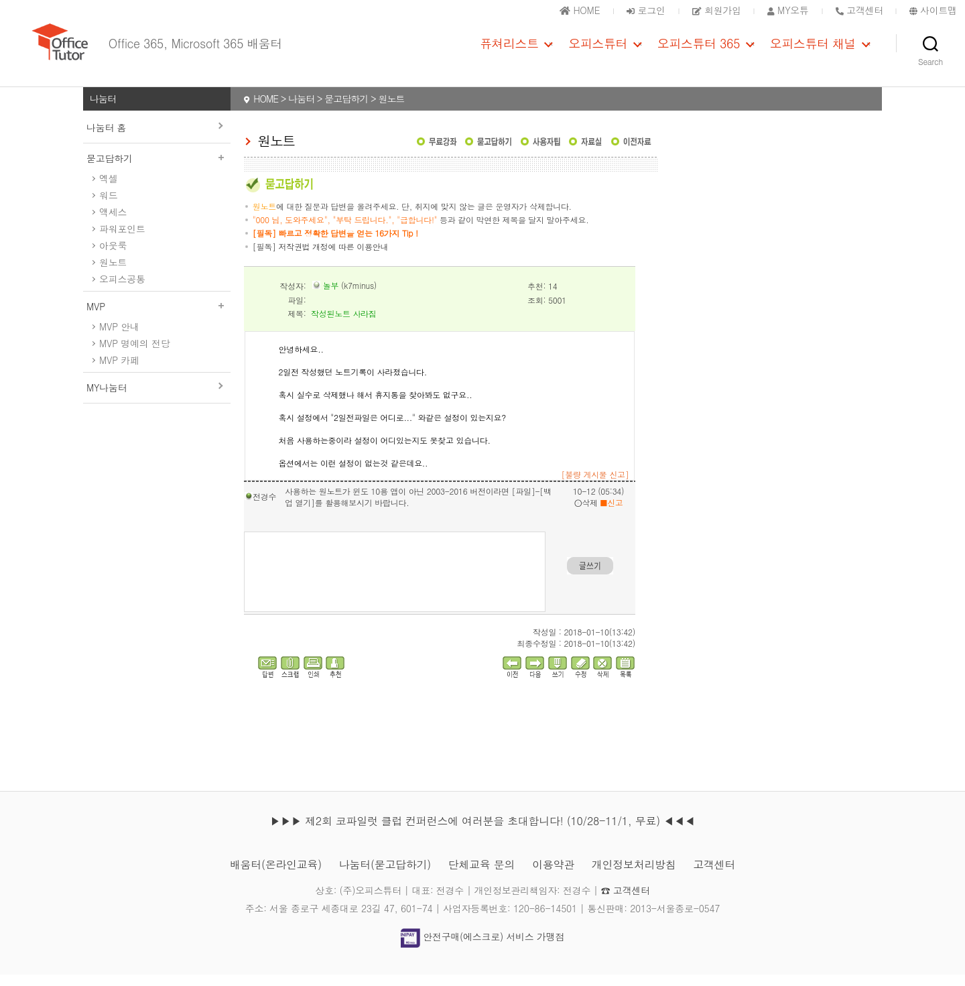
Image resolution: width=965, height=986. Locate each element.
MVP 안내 (119, 338)
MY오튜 (788, 10)
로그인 (646, 10)
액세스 (113, 223)
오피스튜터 (597, 49)
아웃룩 (113, 256)
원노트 (113, 273)
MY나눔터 (106, 399)
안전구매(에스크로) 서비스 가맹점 (482, 947)
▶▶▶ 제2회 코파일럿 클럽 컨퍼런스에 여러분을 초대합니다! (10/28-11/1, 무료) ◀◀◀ (482, 832)
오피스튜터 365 (698, 49)
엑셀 (108, 189)
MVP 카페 (119, 371)
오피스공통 (122, 290)
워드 (108, 206)
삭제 (586, 513)
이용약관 (553, 875)
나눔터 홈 (106, 138)
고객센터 (714, 875)
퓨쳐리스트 (509, 49)
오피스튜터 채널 (813, 49)
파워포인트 (122, 240)
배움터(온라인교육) (276, 875)
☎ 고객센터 (625, 901)
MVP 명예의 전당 (134, 354)
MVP (156, 317)
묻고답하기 (156, 169)
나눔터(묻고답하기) (385, 875)
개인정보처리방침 (634, 875)
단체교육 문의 (481, 875)
